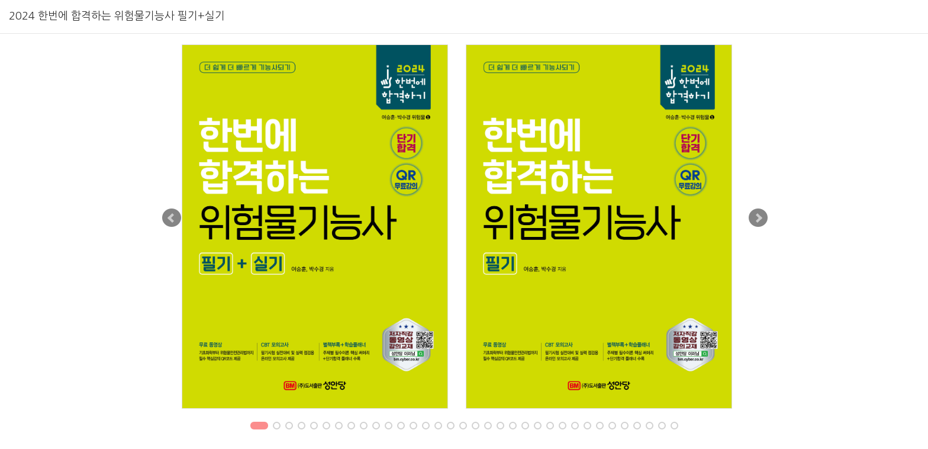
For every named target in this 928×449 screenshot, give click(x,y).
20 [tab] (501, 426)
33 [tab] (662, 426)
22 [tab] (526, 426)
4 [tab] (301, 426)
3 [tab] (288, 426)
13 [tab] (414, 426)
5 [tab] (313, 426)
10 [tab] (376, 426)
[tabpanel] (322, 226)
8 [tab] (351, 426)
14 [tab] (426, 426)
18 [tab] (476, 426)
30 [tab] (625, 426)
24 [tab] (550, 426)
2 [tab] (276, 426)
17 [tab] (463, 426)
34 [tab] (675, 426)
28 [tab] (600, 426)
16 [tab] (451, 426)
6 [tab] (326, 426)
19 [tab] (488, 426)
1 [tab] (259, 426)
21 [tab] (513, 426)
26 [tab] (575, 426)
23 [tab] (538, 426)
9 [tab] (363, 426)
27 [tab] (588, 426)
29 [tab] (613, 426)
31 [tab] (637, 426)
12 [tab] (401, 426)
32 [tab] (650, 426)
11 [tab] (389, 426)
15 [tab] (439, 426)
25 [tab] (563, 426)
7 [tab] (338, 426)
